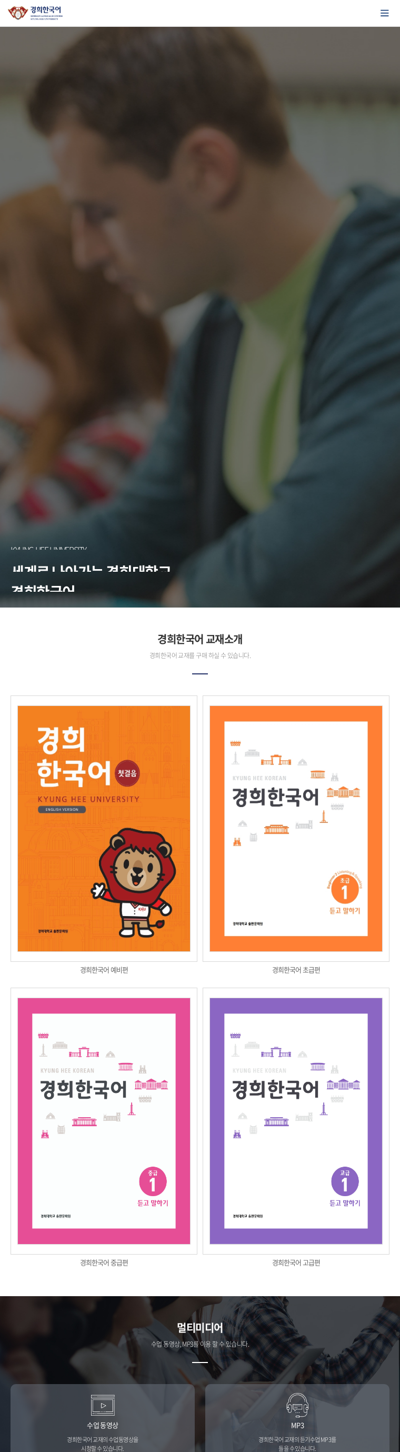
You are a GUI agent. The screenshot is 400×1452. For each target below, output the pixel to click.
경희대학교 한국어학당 (35, 13)
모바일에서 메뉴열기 (384, 13)
